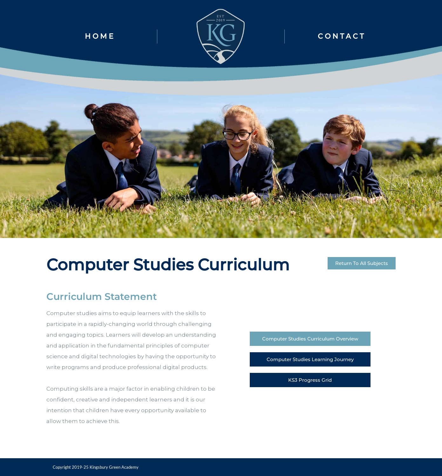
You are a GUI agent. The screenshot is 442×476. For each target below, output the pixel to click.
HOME (100, 36)
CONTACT (342, 36)
